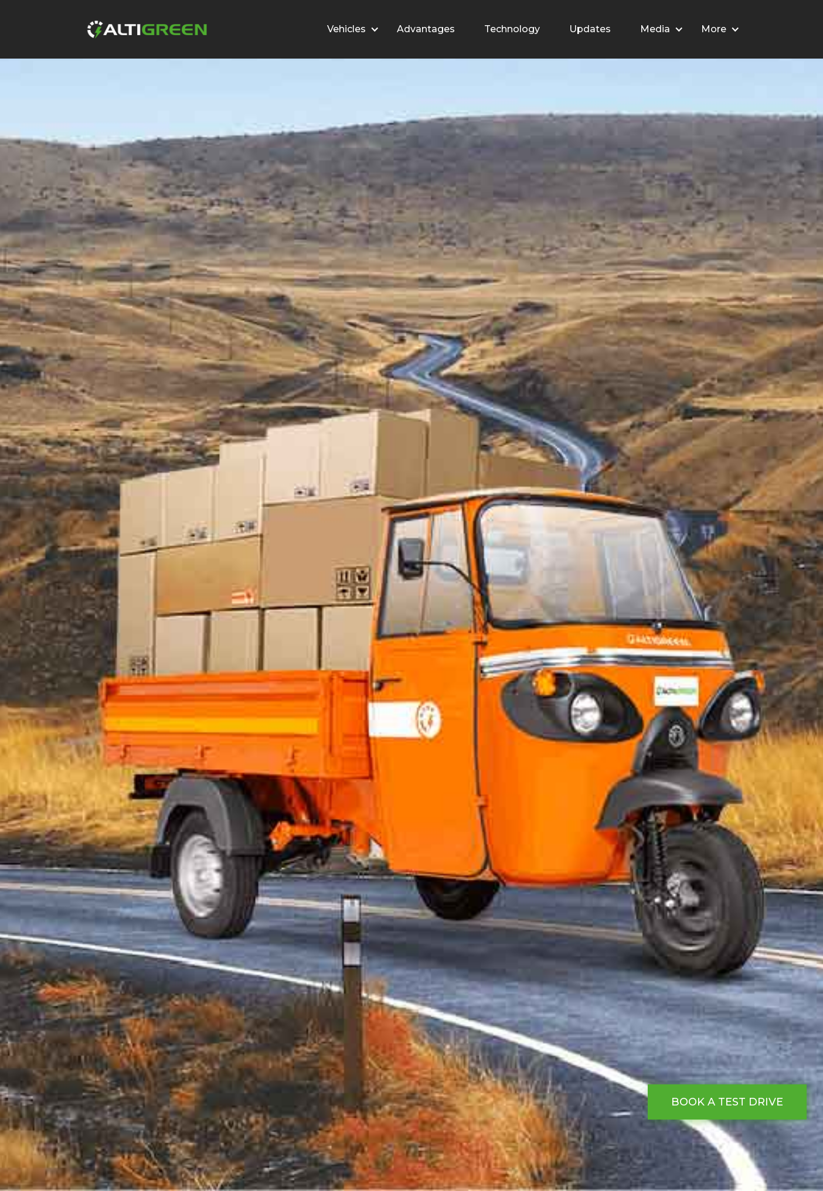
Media (655, 29)
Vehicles (346, 29)
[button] (347, 29)
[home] (145, 30)
